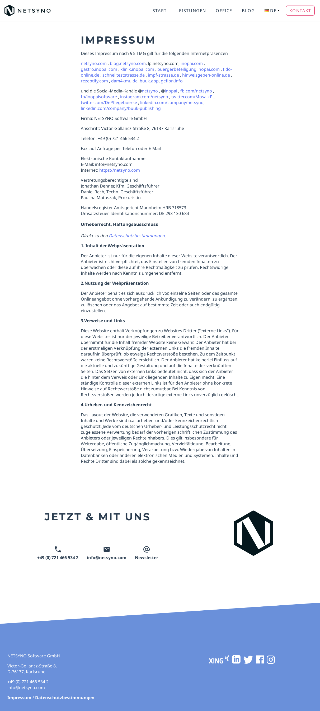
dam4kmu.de (124, 81)
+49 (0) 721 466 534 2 (57, 553)
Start (160, 10)
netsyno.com (94, 63)
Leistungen (191, 10)
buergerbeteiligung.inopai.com (188, 69)
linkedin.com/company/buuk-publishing (121, 108)
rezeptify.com (94, 81)
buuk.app (149, 81)
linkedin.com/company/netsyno (172, 102)
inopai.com (192, 63)
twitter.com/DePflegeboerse (109, 102)
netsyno (150, 91)
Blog (248, 10)
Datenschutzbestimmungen (65, 697)
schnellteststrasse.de (123, 75)
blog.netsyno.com (128, 63)
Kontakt (300, 10)
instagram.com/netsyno (144, 97)
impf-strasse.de (163, 75)
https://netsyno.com (119, 170)
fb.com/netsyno (196, 91)
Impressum (19, 697)
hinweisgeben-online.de (206, 75)
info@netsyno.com (106, 553)
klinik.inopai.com (137, 69)
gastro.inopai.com (99, 69)
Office (224, 10)
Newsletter (146, 553)
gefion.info (172, 81)
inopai (171, 91)
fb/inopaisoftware (99, 97)
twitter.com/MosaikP (192, 97)
